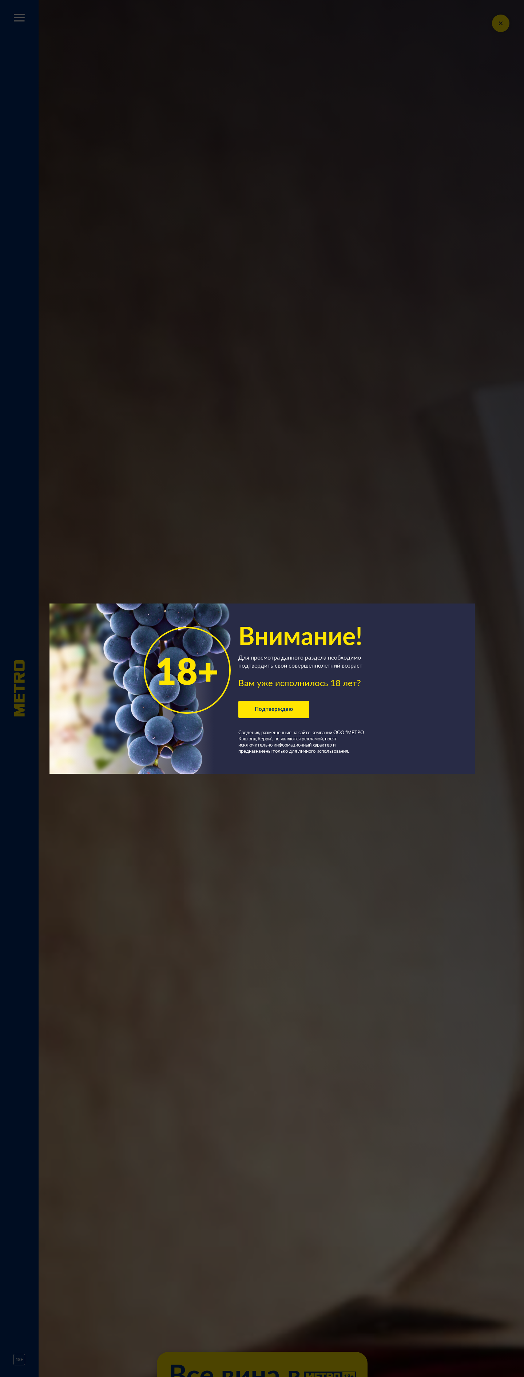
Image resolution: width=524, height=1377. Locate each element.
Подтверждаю (274, 709)
